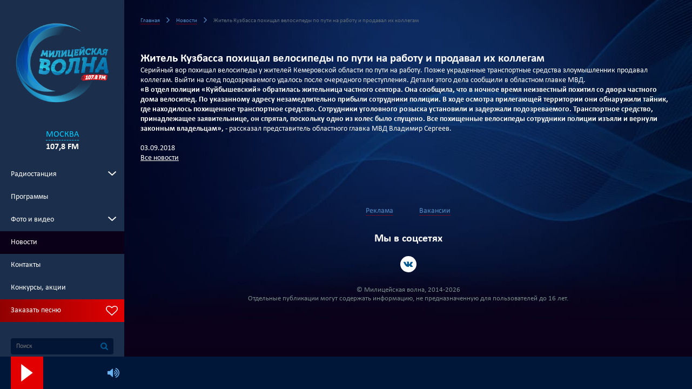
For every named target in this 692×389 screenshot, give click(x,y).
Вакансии (435, 211)
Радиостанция (34, 174)
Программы (29, 197)
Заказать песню (36, 310)
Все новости (159, 158)
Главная (150, 21)
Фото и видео (32, 220)
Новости (24, 242)
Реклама (379, 211)
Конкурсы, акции (38, 288)
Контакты (26, 265)
